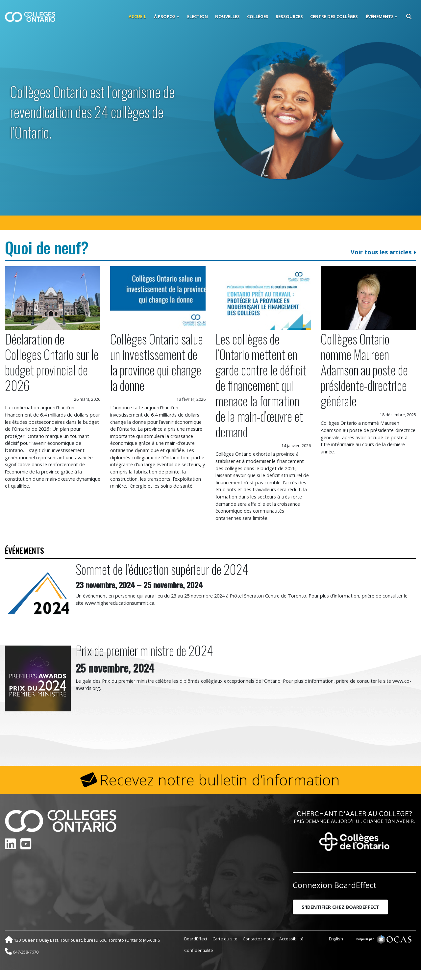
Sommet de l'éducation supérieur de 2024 (162, 569)
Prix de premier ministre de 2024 (144, 650)
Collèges (257, 16)
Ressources (289, 16)
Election (197, 16)
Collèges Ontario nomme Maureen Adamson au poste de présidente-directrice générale (364, 369)
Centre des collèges (334, 16)
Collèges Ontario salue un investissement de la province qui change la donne (156, 362)
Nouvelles (227, 16)
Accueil (137, 16)
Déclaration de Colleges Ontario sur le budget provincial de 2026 (52, 362)
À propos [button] (165, 16)
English (336, 939)
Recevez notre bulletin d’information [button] (220, 780)
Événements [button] (380, 16)
